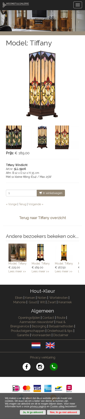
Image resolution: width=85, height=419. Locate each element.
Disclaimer (60, 335)
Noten (41, 298)
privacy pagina (38, 406)
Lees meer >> (17, 271)
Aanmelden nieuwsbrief (36, 322)
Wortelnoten (58, 298)
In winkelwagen (50, 193)
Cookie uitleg (57, 406)
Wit (42, 302)
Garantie (23, 335)
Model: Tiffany (17, 263)
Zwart (51, 302)
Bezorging (39, 326)
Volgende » (35, 204)
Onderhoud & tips (60, 331)
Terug (22, 204)
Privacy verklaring (42, 357)
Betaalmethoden (61, 326)
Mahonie (19, 302)
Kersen (30, 298)
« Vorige (11, 204)
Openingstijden (29, 318)
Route (60, 318)
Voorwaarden (41, 335)
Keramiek (65, 302)
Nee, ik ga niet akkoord (63, 412)
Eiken (19, 298)
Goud (33, 302)
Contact (48, 318)
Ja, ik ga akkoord (33, 412)
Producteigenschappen (28, 331)
